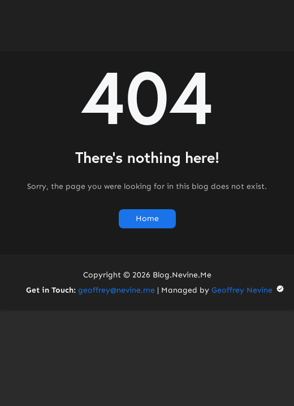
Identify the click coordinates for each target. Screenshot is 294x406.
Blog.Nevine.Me (182, 275)
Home (147, 218)
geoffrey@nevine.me (116, 290)
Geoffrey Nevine (248, 290)
